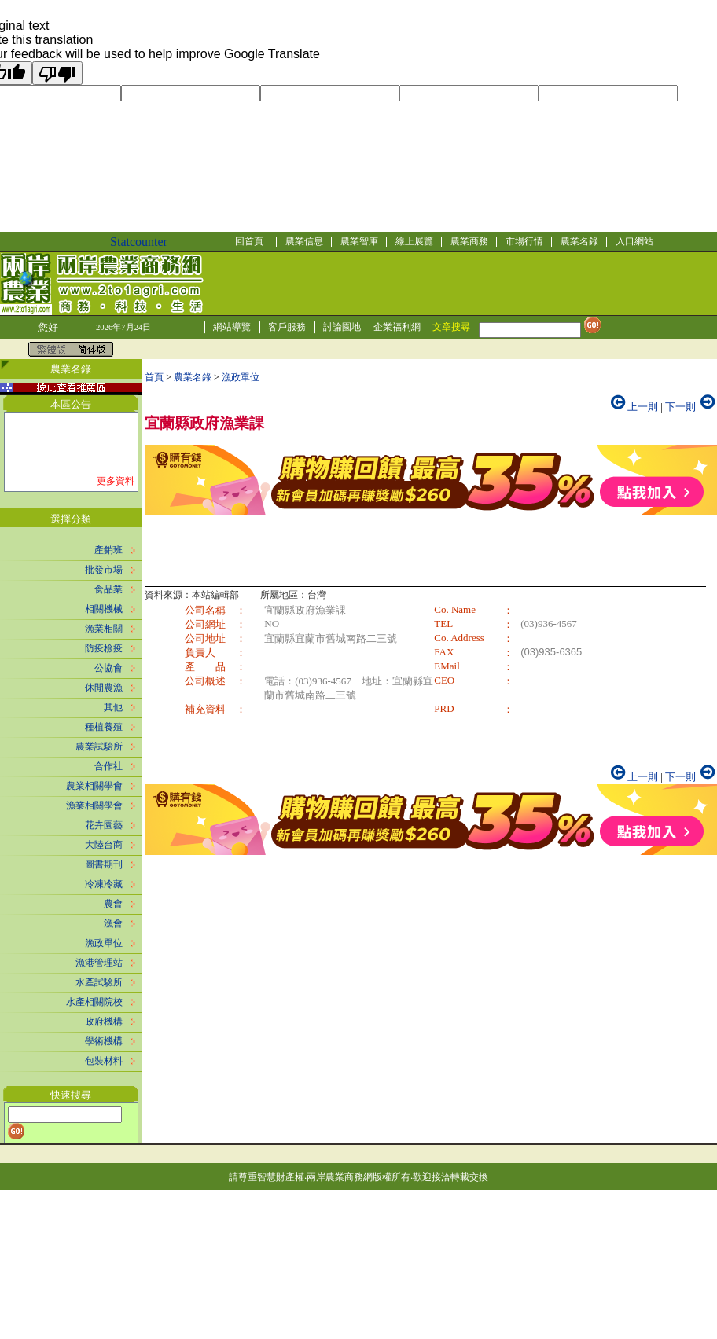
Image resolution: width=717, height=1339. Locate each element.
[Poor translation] (57, 73)
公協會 (108, 667)
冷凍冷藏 (104, 884)
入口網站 (634, 241)
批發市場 (104, 569)
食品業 (108, 589)
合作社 (108, 766)
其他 (113, 707)
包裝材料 (104, 1060)
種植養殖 (104, 726)
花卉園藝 (104, 825)
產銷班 (108, 550)
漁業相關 (104, 628)
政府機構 (104, 1021)
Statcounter (138, 241)
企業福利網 (397, 326)
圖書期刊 (104, 864)
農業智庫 (359, 241)
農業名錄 (579, 241)
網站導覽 (232, 326)
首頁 (154, 377)
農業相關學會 (94, 785)
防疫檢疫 (104, 648)
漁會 (113, 923)
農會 (113, 903)
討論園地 (342, 326)
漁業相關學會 (94, 805)
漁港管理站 (99, 962)
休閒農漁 (104, 687)
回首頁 (249, 241)
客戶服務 (287, 326)
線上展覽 (414, 241)
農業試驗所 (99, 746)
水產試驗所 (99, 982)
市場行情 (524, 241)
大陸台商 (104, 844)
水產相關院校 (94, 1001)
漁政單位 (104, 942)
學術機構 (104, 1041)
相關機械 (104, 608)
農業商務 (469, 241)
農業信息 (304, 241)
